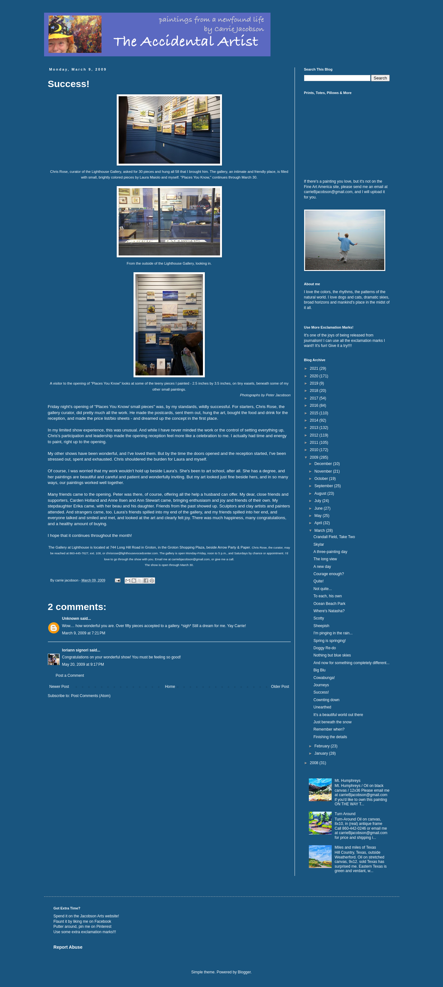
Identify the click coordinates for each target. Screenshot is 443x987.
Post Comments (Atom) (91, 696)
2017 (314, 398)
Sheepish (321, 626)
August (320, 493)
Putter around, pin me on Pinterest (83, 926)
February (322, 746)
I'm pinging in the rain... (333, 633)
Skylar (318, 544)
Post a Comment (70, 675)
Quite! (318, 581)
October (321, 478)
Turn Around (345, 814)
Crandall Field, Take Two (334, 537)
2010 (314, 450)
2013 (314, 427)
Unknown (70, 618)
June (318, 508)
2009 (314, 457)
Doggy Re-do (324, 648)
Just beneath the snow (332, 722)
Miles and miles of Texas (355, 847)
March (320, 530)
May (318, 515)
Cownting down (326, 700)
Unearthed (322, 707)
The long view (325, 559)
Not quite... (322, 589)
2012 (314, 435)
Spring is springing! (329, 640)
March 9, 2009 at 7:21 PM (83, 633)
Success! (321, 692)
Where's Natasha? (328, 611)
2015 (314, 413)
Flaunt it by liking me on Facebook (82, 921)
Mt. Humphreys (347, 780)
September (324, 486)
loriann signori (75, 650)
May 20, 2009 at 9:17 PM (83, 664)
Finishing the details (330, 737)
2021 (314, 368)
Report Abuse (68, 947)
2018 (314, 390)
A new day (322, 566)
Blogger (244, 972)
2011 (314, 442)
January (321, 753)
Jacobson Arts (92, 916)
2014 (314, 420)
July (318, 501)
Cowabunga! (324, 678)
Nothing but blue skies (332, 655)
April (318, 523)
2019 (314, 383)
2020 (314, 376)
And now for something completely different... (351, 663)
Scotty (318, 618)
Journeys (321, 685)
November (323, 471)
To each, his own (327, 596)
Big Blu (319, 670)
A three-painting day (330, 552)
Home (170, 686)
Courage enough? (328, 574)
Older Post (280, 686)
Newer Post (59, 686)
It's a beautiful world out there (338, 715)
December (323, 464)
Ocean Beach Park (329, 603)
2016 (314, 405)
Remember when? (328, 729)
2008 (314, 763)
